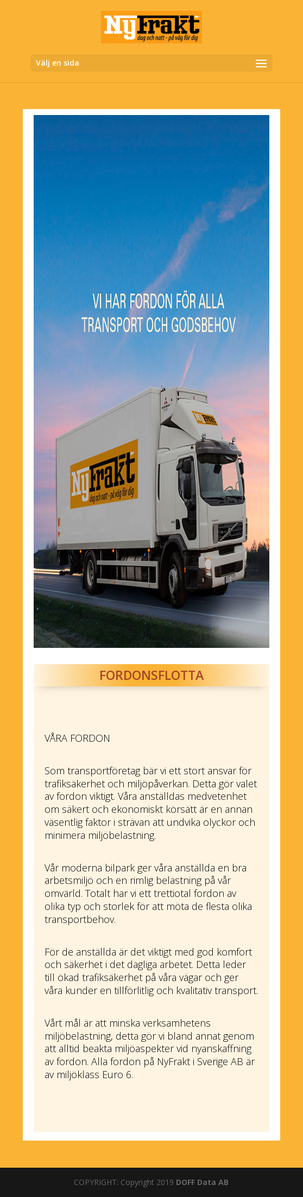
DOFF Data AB (202, 1182)
